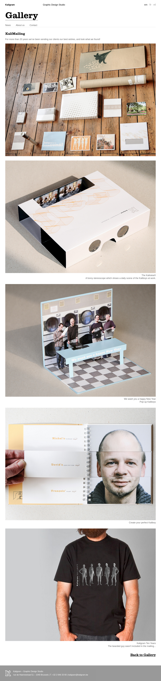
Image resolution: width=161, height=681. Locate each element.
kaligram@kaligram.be (78, 675)
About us (20, 25)
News (8, 25)
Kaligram (10, 5)
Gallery (21, 15)
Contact (33, 25)
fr (150, 4)
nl (154, 4)
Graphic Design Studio (54, 5)
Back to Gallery (143, 655)
